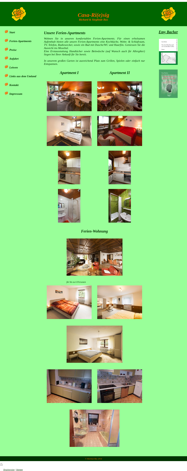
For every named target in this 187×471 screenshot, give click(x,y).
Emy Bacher (168, 32)
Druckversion (7, 469)
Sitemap (19, 469)
